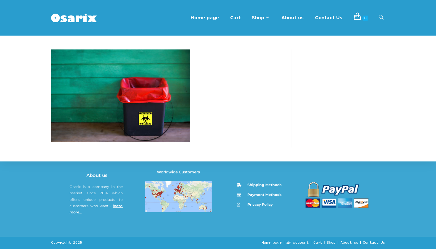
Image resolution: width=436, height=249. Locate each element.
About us (98, 196)
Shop (331, 243)
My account (297, 243)
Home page (272, 243)
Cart (317, 243)
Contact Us (374, 243)
